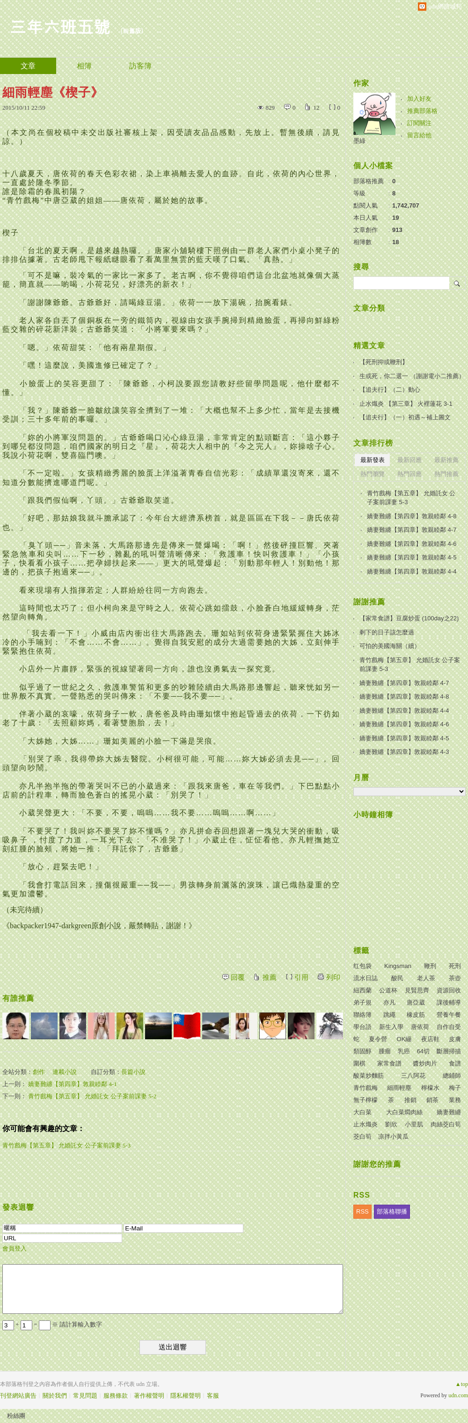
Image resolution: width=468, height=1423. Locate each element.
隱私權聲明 (185, 1395)
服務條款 (115, 1395)
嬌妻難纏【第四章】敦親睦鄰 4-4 (411, 571)
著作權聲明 (149, 1395)
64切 (423, 1051)
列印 (333, 977)
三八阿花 (413, 1075)
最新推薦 (446, 459)
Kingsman (397, 965)
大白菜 (362, 1112)
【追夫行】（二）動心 (389, 389)
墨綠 (359, 140)
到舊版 (132, 30)
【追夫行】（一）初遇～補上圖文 (405, 417)
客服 (213, 1395)
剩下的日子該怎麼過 (386, 632)
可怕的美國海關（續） (389, 645)
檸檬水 (430, 1087)
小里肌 (414, 1124)
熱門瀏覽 (372, 473)
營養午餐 (449, 1014)
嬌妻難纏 (449, 1112)
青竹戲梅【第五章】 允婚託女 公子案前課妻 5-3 (66, 1145)
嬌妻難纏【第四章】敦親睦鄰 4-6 (411, 543)
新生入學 (391, 1026)
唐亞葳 (416, 1002)
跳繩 (389, 1014)
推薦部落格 (422, 110)
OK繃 (404, 1039)
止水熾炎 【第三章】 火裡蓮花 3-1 (406, 403)
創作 (39, 1071)
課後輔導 (449, 1002)
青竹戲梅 (365, 1087)
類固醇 (362, 1051)
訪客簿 (140, 66)
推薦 (270, 977)
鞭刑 (430, 965)
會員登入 (14, 1248)
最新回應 (409, 459)
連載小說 (64, 1071)
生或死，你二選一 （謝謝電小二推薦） (412, 376)
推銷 (410, 1099)
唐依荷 (420, 1026)
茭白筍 (362, 1136)
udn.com (458, 1395)
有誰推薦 (18, 998)
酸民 (397, 978)
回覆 (238, 977)
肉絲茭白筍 (446, 1124)
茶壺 (455, 978)
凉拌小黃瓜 (393, 1136)
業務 (455, 1099)
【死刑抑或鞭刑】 (383, 361)
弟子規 (362, 1002)
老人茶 (426, 978)
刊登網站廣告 (18, 1395)
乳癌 (404, 1051)
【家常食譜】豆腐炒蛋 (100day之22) (409, 618)
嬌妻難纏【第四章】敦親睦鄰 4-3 (404, 751)
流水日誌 (365, 978)
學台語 (362, 1026)
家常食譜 (389, 1063)
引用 (301, 977)
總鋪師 (452, 1075)
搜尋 (457, 283)
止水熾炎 (365, 1124)
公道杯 (388, 990)
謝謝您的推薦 (377, 1164)
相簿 (84, 66)
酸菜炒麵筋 (368, 1075)
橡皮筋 (416, 1014)
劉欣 (391, 1124)
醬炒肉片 (425, 1063)
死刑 (455, 965)
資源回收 (449, 990)
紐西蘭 (362, 990)
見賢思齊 (417, 990)
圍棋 (359, 1063)
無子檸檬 (365, 1099)
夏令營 (378, 1039)
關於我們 (55, 1395)
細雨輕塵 (399, 1087)
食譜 (455, 1063)
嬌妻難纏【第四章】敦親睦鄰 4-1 (72, 1084)
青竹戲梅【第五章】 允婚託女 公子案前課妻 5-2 (92, 1096)
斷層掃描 (449, 1051)
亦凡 (389, 1002)
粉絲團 (16, 1415)
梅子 (455, 1087)
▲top (461, 1384)
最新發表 (372, 459)
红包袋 (362, 965)
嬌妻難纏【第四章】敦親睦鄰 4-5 (411, 557)
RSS (362, 1211)
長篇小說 (133, 1071)
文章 (28, 66)
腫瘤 (385, 1051)
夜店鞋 (430, 1039)
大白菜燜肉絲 (404, 1112)
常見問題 (85, 1395)
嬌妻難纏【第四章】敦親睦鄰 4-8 (411, 516)
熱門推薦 (446, 473)
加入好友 (419, 98)
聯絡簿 (362, 1014)
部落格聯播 (392, 1211)
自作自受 (449, 1026)
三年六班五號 (59, 26)
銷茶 (432, 1099)
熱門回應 (409, 473)
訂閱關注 (419, 123)
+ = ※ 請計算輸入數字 (52, 1324)
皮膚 (455, 1039)
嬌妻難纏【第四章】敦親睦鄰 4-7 (411, 529)
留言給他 (419, 135)
